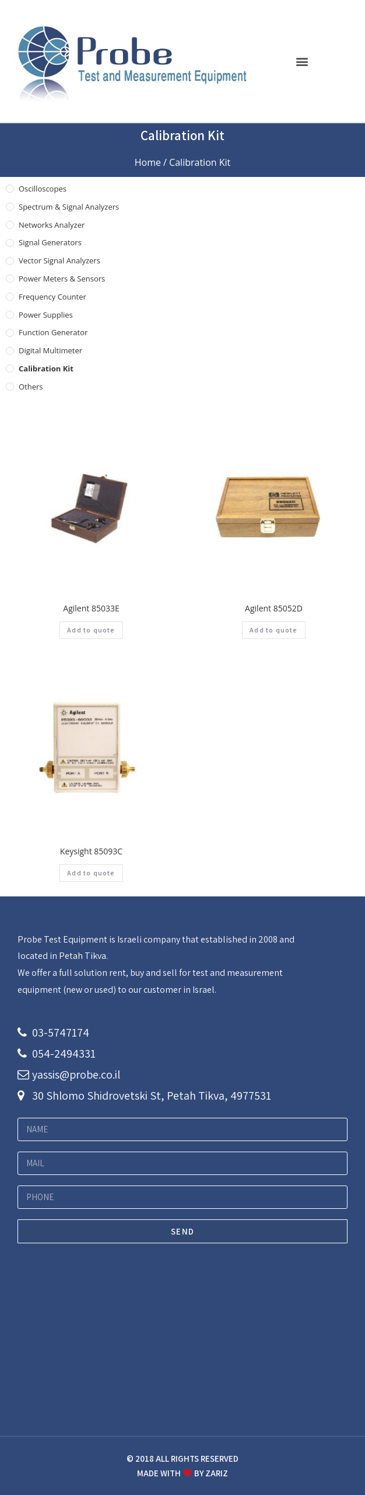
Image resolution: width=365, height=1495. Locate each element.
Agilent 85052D (274, 608)
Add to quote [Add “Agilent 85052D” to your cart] (273, 629)
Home (148, 162)
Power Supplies (46, 315)
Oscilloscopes (42, 188)
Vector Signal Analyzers (59, 260)
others (31, 386)
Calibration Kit (46, 368)
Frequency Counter (52, 296)
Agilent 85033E (91, 608)
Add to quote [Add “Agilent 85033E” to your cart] (91, 629)
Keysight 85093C (91, 851)
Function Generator (53, 332)
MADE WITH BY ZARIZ (182, 1473)
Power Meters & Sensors (62, 278)
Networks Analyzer (52, 225)
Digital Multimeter (50, 350)
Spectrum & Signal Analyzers (69, 206)
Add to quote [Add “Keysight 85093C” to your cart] (91, 872)
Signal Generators (50, 242)
